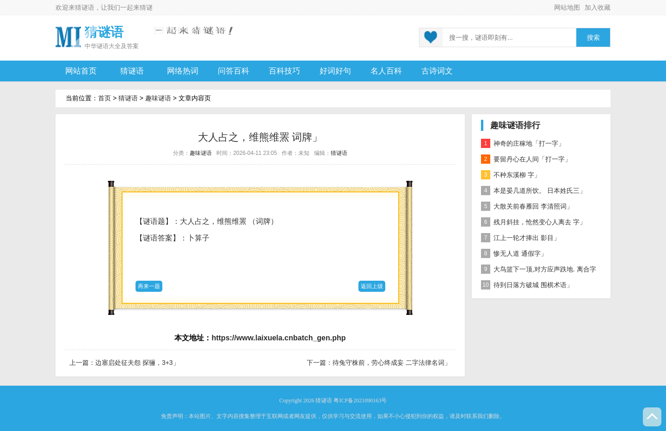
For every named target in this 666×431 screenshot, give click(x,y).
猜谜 (146, 7)
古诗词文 (437, 71)
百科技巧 (284, 71)
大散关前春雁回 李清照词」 (527, 206)
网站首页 (81, 71)
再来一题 (149, 286)
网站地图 (567, 7)
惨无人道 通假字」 (514, 253)
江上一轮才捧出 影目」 (520, 237)
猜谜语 (84, 7)
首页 (104, 98)
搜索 (593, 37)
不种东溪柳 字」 (511, 174)
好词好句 (335, 71)
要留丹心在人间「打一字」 (526, 159)
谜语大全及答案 (118, 46)
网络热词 (182, 71)
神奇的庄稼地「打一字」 (523, 143)
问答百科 (233, 71)
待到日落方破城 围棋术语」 (527, 284)
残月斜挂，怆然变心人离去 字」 (533, 222)
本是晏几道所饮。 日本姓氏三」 (533, 190)
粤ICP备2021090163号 (360, 400)
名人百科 (386, 71)
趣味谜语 (158, 98)
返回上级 (372, 286)
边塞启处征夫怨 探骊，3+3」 (137, 362)
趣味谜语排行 (515, 125)
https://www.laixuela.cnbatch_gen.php (278, 338)
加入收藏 (597, 7)
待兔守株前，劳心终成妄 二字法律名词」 (392, 362)
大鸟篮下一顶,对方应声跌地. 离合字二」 (538, 271)
